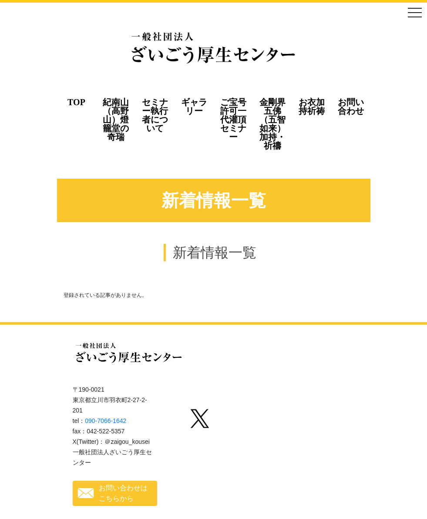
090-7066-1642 (105, 420)
